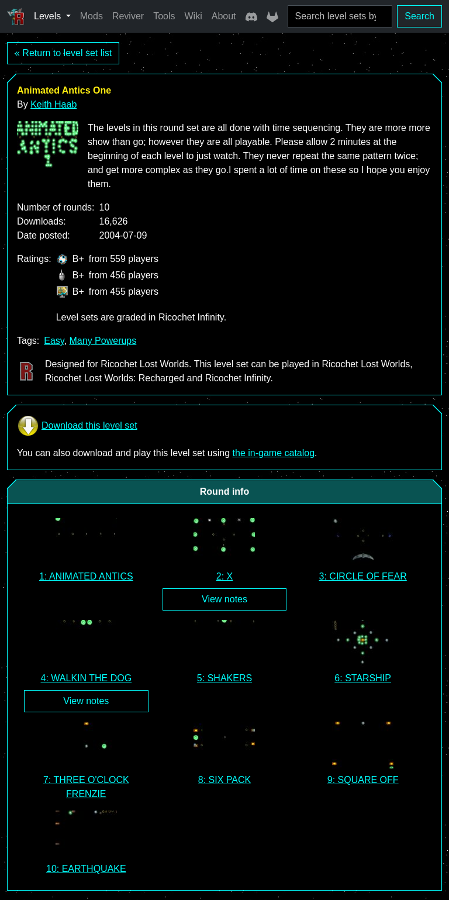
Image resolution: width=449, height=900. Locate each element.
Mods (91, 16)
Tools (164, 16)
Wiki (193, 16)
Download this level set (77, 426)
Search (419, 16)
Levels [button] (49, 16)
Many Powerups (103, 341)
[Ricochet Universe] (16, 16)
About (224, 16)
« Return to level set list (63, 53)
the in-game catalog (274, 453)
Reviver (128, 16)
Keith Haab (53, 104)
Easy (54, 341)
